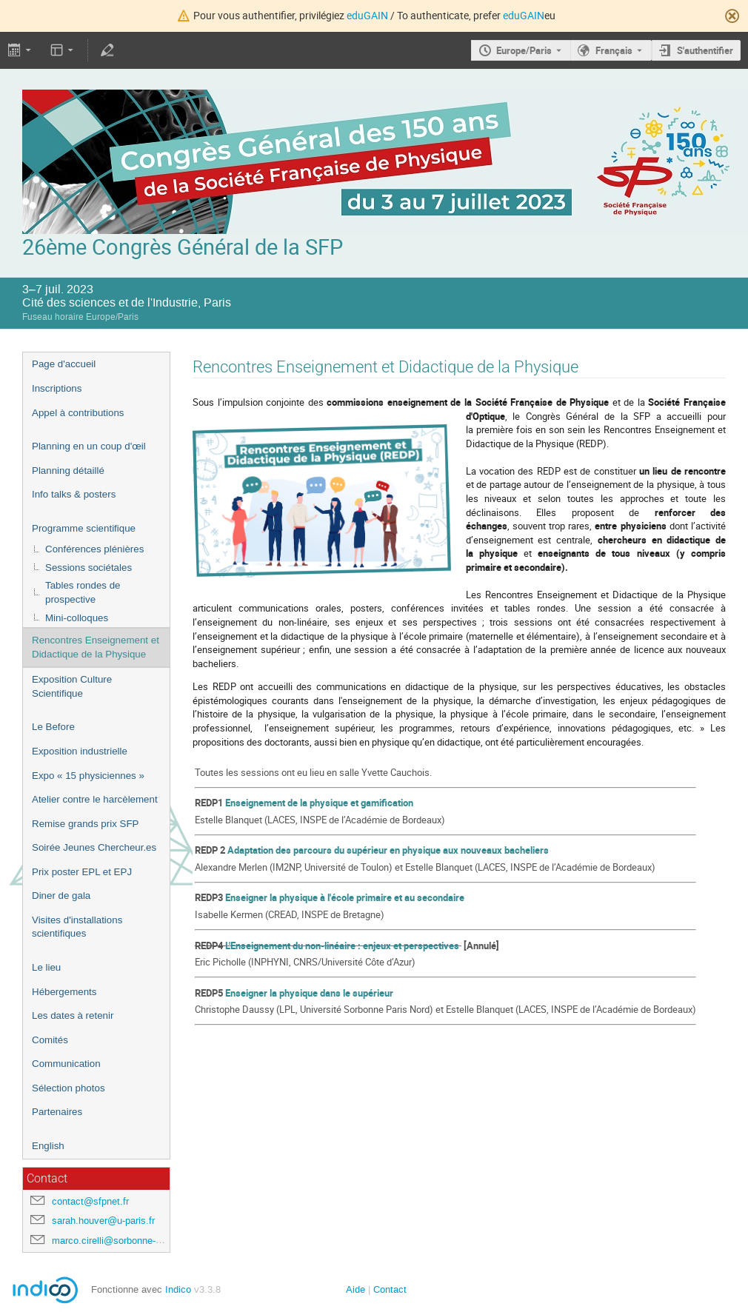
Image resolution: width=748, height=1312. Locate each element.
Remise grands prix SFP (85, 823)
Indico (178, 1289)
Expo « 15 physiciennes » (88, 775)
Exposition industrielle (79, 751)
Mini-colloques (76, 617)
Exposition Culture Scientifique (72, 686)
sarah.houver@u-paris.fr (103, 1220)
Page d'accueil (64, 363)
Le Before (53, 726)
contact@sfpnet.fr (90, 1201)
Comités (50, 1039)
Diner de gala (61, 895)
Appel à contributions (78, 412)
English (48, 1145)
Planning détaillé (68, 470)
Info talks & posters (74, 494)
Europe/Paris (524, 50)
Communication (66, 1063)
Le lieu (46, 967)
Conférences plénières (94, 549)
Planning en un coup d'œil (89, 446)
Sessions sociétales (88, 567)
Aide (355, 1289)
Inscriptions (56, 388)
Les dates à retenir (72, 1015)
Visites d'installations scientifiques (77, 927)
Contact (390, 1289)
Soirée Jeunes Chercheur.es (94, 847)
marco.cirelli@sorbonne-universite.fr (129, 1240)
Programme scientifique (84, 528)
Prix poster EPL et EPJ (82, 871)
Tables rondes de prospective (83, 592)
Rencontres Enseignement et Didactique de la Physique (95, 647)
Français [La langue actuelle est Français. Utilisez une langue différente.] (613, 50)
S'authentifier (705, 50)
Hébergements (64, 991)
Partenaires (57, 1111)
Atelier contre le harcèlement (95, 799)
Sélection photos (68, 1088)
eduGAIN (367, 15)
